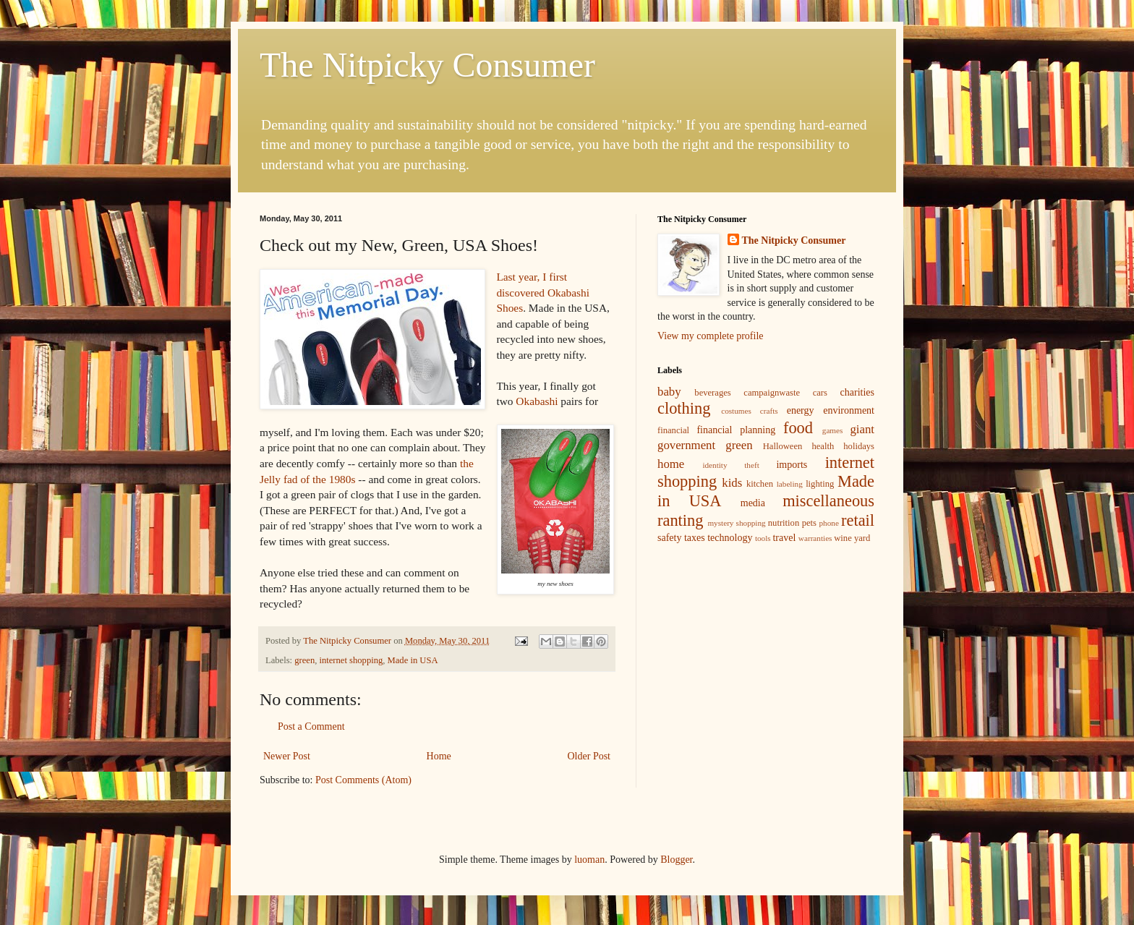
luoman (589, 859)
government (686, 445)
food (798, 428)
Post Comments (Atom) (363, 780)
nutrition (783, 523)
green (304, 660)
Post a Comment (311, 726)
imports (791, 464)
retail (857, 520)
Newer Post (286, 756)
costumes (736, 410)
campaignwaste (771, 393)
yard (862, 538)
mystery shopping (736, 523)
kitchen (759, 484)
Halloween (783, 446)
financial (673, 430)
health (822, 446)
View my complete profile (710, 336)
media (753, 503)
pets (809, 523)
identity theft (730, 465)
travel (784, 537)
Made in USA (413, 660)
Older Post (589, 756)
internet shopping (351, 660)
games (832, 430)
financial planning (735, 430)
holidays (858, 446)
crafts (769, 410)
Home (439, 756)
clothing (683, 408)
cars (820, 393)
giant (862, 429)
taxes (694, 537)
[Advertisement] (765, 657)
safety (669, 537)
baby (669, 391)
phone (829, 523)
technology (729, 537)
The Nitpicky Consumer (427, 65)
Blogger (676, 859)
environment (848, 410)
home (670, 464)
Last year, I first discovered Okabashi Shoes (542, 292)
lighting (820, 484)
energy (800, 410)
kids (732, 483)
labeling (790, 483)
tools (763, 538)
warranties (815, 538)
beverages (712, 393)
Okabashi (537, 401)
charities (857, 392)
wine (842, 538)
